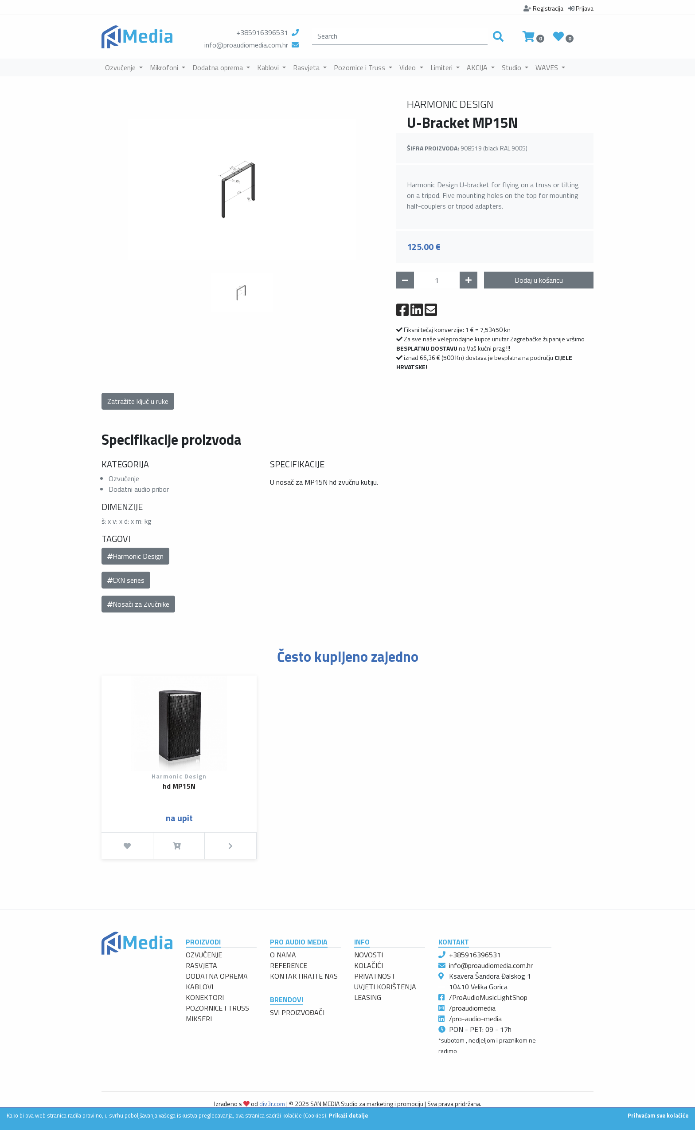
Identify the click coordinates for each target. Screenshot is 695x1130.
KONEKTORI (205, 997)
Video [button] (408, 67)
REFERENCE (288, 965)
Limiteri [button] (442, 67)
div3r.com (272, 1103)
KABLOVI (199, 986)
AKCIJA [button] (478, 67)
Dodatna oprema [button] (218, 67)
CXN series (125, 580)
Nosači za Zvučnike (138, 604)
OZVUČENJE (204, 954)
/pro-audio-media (475, 1018)
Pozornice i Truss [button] (360, 67)
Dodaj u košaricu (539, 280)
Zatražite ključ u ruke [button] (137, 401)
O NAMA (283, 954)
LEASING (367, 997)
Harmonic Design (135, 556)
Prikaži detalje (348, 1115)
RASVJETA (201, 965)
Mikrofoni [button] (165, 67)
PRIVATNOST (374, 976)
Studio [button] (512, 67)
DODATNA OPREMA (217, 976)
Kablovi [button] (269, 67)
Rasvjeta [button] (307, 67)
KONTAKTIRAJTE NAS (304, 976)
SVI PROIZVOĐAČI (297, 1012)
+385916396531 (262, 32)
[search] (400, 36)
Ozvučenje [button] (121, 67)
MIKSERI (199, 1018)
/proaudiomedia (472, 1008)
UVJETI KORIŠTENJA (385, 986)
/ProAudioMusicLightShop (488, 997)
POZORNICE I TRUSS (217, 1008)
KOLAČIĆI (368, 965)
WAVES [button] (547, 67)
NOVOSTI (368, 954)
